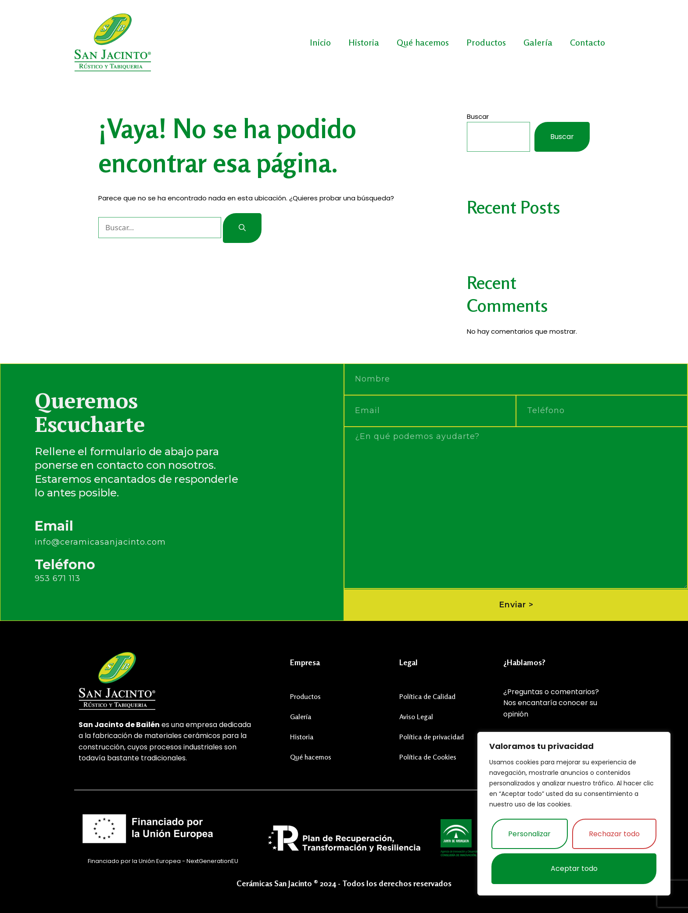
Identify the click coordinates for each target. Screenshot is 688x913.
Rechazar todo (614, 834)
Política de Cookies (427, 756)
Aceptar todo (574, 868)
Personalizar (529, 834)
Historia (363, 42)
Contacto (587, 42)
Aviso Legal (416, 716)
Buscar (478, 116)
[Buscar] (242, 228)
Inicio (320, 42)
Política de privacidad (431, 736)
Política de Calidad (427, 696)
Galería (537, 42)
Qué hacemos (423, 42)
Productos (486, 42)
